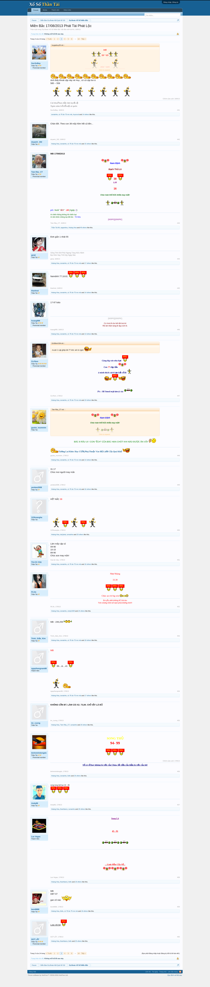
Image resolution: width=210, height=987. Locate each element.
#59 (178, 915)
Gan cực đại (133, 28)
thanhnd (35, 299)
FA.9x (33, 601)
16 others (88, 498)
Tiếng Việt (32, 980)
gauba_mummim (38, 436)
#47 (178, 404)
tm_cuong (35, 732)
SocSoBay (35, 72)
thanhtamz (64, 818)
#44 (178, 267)
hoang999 (35, 329)
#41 (178, 119)
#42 (178, 148)
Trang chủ (163, 980)
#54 (178, 700)
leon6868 (35, 918)
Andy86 (34, 812)
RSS (180, 980)
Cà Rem (34, 370)
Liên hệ (148, 980)
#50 (178, 539)
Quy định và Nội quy (175, 984)
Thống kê (123, 28)
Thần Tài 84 (55, 236)
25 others (78, 950)
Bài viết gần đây (51, 14)
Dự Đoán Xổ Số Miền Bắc (51, 38)
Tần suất (142, 28)
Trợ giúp (155, 980)
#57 (178, 813)
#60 (178, 945)
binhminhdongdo (39, 761)
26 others (77, 784)
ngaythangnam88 (39, 677)
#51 (178, 568)
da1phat (63, 543)
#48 (178, 464)
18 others (88, 649)
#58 (178, 886)
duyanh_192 (36, 150)
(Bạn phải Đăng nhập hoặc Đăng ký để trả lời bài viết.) (161, 962)
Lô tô (149, 28)
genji (33, 264)
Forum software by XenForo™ (48, 984)
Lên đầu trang (173, 980)
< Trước (49, 47)
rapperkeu (64, 236)
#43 (178, 232)
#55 (178, 729)
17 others (88, 272)
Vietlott (62, 28)
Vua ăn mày (36, 571)
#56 (178, 780)
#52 (178, 615)
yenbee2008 (36, 496)
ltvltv (69, 784)
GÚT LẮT (35, 948)
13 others (88, 342)
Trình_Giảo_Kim (38, 647)
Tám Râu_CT (37, 181)
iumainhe (54, 123)
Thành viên (55, 10)
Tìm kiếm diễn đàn (36, 14)
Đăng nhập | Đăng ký (170, 2)
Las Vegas (35, 845)
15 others (88, 152)
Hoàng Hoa (55, 152)
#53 (178, 644)
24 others (81, 619)
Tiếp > (83, 47)
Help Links (67, 10)
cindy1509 (71, 619)
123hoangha (36, 526)
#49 (178, 493)
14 (79, 47)
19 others (88, 409)
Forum (35, 10)
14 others (86, 123)
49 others (83, 236)
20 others (80, 543)
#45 (178, 297)
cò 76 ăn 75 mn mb (65, 123)
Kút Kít (72, 38)
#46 (178, 338)
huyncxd (76, 123)
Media (45, 10)
